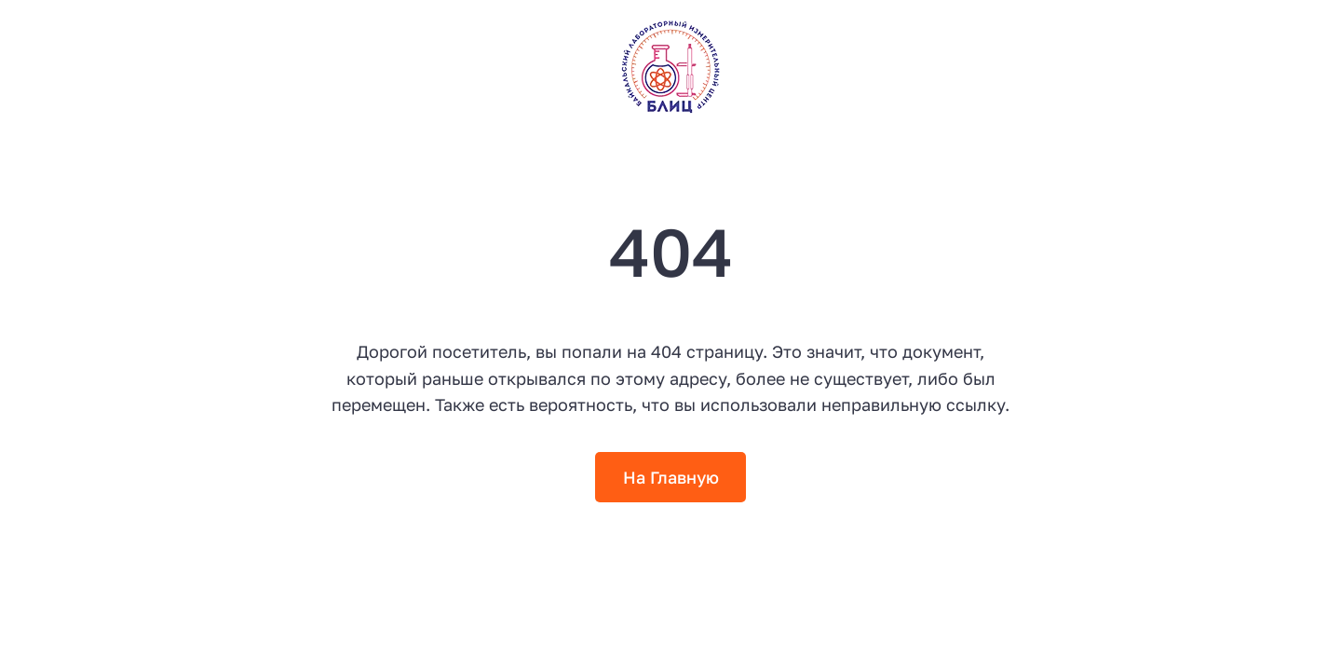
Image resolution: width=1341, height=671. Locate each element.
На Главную (671, 477)
